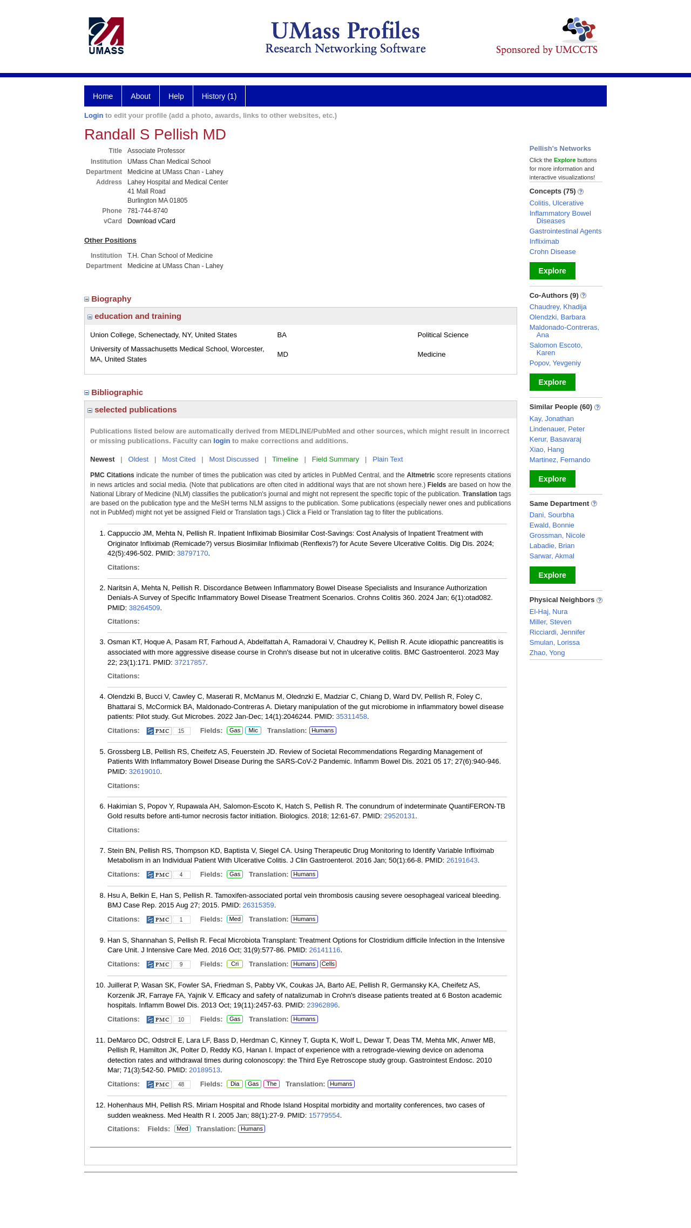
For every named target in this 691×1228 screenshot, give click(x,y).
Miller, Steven (551, 622)
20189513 (204, 1070)
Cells (328, 963)
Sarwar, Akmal (552, 556)
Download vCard (151, 221)
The (271, 1084)
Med (234, 919)
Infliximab (544, 241)
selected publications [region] (132, 409)
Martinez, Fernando (560, 460)
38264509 (144, 608)
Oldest (138, 459)
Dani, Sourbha (552, 515)
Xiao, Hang (547, 449)
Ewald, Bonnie (552, 525)
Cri (234, 964)
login (221, 441)
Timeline (285, 459)
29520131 (399, 816)
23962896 (322, 1005)
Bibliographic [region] (114, 392)
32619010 (144, 772)
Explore (552, 270)
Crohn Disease (553, 252)
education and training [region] (134, 316)
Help (176, 96)
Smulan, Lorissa (555, 642)
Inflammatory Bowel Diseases (560, 217)
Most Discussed (234, 459)
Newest (102, 459)
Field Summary (335, 459)
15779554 (324, 1115)
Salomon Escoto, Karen (556, 349)
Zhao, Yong (547, 653)
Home (103, 96)
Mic (253, 731)
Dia (234, 1084)
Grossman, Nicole (557, 535)
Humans (322, 730)
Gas (235, 731)
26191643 (462, 860)
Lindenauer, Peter (557, 429)
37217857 (190, 662)
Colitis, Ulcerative (557, 203)
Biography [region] (109, 298)
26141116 (325, 950)
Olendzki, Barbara (558, 317)
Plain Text (387, 459)
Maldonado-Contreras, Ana (564, 331)
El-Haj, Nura (549, 612)
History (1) (219, 96)
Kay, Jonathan (552, 419)
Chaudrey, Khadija (558, 307)
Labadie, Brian (552, 546)
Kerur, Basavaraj (555, 439)
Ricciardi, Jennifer (557, 632)
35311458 (351, 716)
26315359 (258, 905)
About (141, 96)
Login (93, 115)
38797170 (192, 553)
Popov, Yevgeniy (555, 363)
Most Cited (178, 459)
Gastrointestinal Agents (566, 231)
